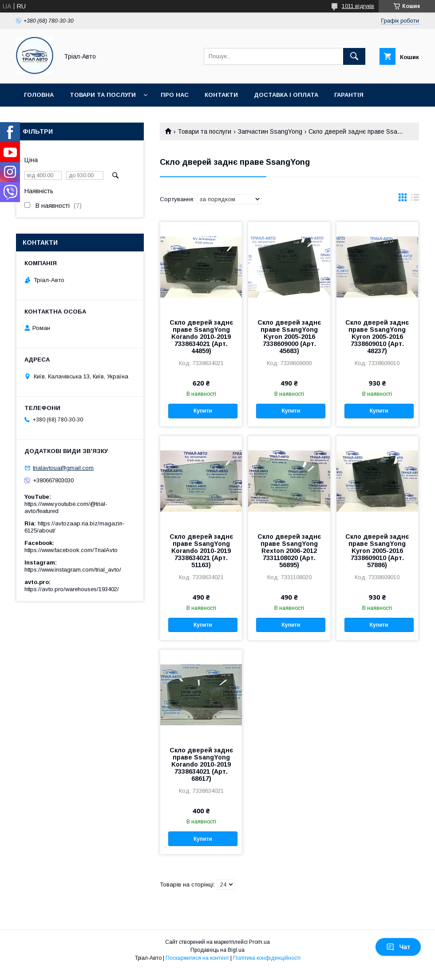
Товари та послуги (103, 94)
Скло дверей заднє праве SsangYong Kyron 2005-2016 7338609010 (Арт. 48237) (377, 336)
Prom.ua (259, 942)
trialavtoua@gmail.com (63, 468)
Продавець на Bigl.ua (217, 950)
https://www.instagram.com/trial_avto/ (72, 569)
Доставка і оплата (286, 94)
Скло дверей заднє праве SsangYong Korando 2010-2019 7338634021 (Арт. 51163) (201, 550)
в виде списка (415, 199)
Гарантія (349, 94)
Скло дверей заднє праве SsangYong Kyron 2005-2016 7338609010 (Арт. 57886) (377, 550)
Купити (203, 411)
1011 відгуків (358, 6)
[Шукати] (354, 56)
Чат (398, 947)
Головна (39, 94)
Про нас (175, 94)
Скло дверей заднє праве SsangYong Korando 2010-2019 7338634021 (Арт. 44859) (201, 336)
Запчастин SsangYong (270, 131)
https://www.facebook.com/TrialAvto (71, 550)
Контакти (221, 94)
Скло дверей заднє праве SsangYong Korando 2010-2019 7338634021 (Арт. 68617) (201, 764)
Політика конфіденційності (267, 958)
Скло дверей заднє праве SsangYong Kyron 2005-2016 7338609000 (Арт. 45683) (289, 336)
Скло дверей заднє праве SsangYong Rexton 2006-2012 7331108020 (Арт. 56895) (289, 550)
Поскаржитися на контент (197, 958)
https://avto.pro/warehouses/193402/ (71, 589)
